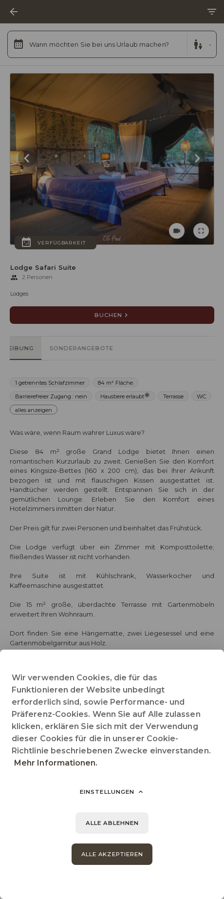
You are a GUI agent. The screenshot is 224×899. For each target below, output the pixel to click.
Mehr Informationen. (56, 763)
